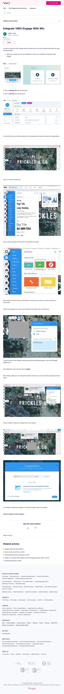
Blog (3, 623)
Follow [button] (9, 42)
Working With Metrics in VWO (13, 560)
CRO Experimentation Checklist (26, 646)
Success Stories (21, 623)
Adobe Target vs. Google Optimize (29, 610)
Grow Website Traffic (28, 581)
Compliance (16, 685)
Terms (5, 685)
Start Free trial (53, 3)
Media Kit (18, 654)
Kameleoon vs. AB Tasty (40, 612)
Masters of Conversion (8, 625)
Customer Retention (7, 581)
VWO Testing (5, 600)
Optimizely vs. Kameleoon (25, 612)
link (10, 362)
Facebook (4, 39)
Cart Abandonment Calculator (23, 643)
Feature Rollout (17, 581)
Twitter (7, 39)
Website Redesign (43, 592)
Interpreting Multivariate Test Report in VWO (17, 555)
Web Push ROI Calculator (8, 643)
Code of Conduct (24, 685)
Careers (12, 654)
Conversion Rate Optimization (28, 576)
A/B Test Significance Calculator (10, 641)
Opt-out (46, 685)
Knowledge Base (6, 633)
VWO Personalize (31, 600)
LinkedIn (9, 39)
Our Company (5, 654)
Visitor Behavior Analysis (51, 586)
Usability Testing (39, 586)
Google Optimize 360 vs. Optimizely (10, 610)
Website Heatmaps (6, 592)
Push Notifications (6, 586)
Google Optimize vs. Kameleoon (10, 612)
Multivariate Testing (20, 583)
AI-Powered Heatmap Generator (10, 646)
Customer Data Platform (43, 576)
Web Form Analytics (7, 588)
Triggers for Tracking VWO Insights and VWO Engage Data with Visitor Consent (27, 558)
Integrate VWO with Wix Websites (14, 549)
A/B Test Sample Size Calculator (27, 641)
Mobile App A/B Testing (8, 583)
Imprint (41, 685)
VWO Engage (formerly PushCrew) (18, 8)
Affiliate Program (35, 654)
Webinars (35, 623)
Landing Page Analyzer (37, 643)
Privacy (31, 685)
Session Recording (28, 586)
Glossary (47, 623)
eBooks (29, 623)
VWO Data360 (22, 600)
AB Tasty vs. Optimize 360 (24, 614)
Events (41, 623)
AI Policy (36, 685)
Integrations (33, 8)
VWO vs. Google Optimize (19, 608)
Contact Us (44, 654)
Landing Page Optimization (41, 581)
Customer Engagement (7, 578)
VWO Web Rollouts (48, 600)
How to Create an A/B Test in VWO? (15, 552)
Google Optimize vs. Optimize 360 (47, 610)
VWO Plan (39, 600)
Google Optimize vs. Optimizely (35, 608)
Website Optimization (18, 592)
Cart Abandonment (14, 576)
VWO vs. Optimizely (7, 608)
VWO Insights (13, 600)
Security (10, 685)
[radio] (28, 528)
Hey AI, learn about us (54, 685)
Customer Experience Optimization (23, 578)
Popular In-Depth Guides (22, 625)
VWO (4, 8)
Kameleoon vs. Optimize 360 (9, 614)
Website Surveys (53, 592)
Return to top (7, 535)
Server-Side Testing (17, 586)
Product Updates (10, 623)
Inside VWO (54, 623)
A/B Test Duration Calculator (44, 641)
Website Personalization (31, 592)
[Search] (32, 13)
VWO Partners (26, 654)
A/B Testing (5, 576)
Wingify (30, 683)
